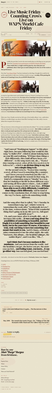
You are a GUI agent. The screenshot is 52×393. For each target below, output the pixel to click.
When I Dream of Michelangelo (11, 272)
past (42, 109)
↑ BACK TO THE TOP (6, 389)
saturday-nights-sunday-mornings (19, 292)
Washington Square (8, 276)
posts (45, 109)
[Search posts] (47, 2)
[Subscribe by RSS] (40, 2)
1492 (4, 264)
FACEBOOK (3, 285)
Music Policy (4, 366)
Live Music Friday (12, 73)
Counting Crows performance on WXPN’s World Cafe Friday (28, 63)
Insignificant (6, 268)
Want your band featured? (7, 371)
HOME (2, 7)
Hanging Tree (6, 266)
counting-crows (5, 292)
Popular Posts (4, 361)
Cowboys (5, 270)
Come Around (6, 278)
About (2, 364)
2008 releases (10, 7)
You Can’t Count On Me (9, 274)
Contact (3, 369)
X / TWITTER (4, 284)
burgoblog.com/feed (9, 379)
